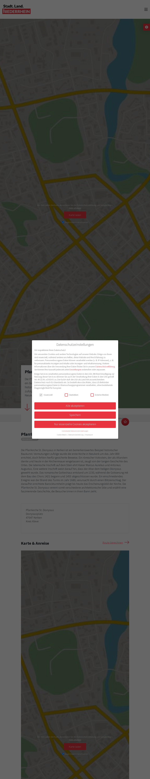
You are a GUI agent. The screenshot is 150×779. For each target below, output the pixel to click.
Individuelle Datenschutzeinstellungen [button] (75, 431)
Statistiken (71, 394)
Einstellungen (75, 369)
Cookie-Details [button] (62, 435)
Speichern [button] (75, 415)
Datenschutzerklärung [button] (76, 435)
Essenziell (46, 394)
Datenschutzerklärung (105, 366)
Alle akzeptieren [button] (75, 405)
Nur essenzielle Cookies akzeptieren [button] (75, 424)
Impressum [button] (89, 435)
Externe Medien (100, 394)
